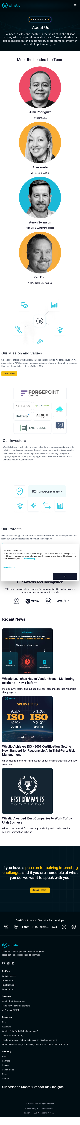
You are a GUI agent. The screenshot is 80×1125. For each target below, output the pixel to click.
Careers (5, 1078)
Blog (4, 1035)
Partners (6, 1073)
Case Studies (8, 1082)
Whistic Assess (9, 988)
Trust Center (7, 993)
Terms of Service (46, 1121)
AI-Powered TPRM (10, 1023)
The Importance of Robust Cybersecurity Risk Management (29, 1052)
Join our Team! (40, 890)
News (4, 1086)
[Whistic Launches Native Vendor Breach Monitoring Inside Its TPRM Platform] (40, 651)
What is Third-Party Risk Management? (20, 1043)
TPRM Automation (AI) (12, 1048)
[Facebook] (3, 976)
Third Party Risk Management (16, 1018)
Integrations (7, 1002)
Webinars (6, 1039)
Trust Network (8, 997)
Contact (5, 1091)
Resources (7, 1030)
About (5, 1069)
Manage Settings (9, 567)
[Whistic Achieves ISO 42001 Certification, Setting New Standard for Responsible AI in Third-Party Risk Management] (40, 719)
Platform (6, 984)
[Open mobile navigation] (75, 5)
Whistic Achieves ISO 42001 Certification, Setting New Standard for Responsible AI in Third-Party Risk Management (38, 751)
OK (65, 576)
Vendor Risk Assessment (13, 1014)
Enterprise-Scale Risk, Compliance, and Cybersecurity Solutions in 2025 (35, 1057)
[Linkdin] (13, 976)
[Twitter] (8, 976)
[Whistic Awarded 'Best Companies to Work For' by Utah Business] (40, 791)
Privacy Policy (30, 1121)
